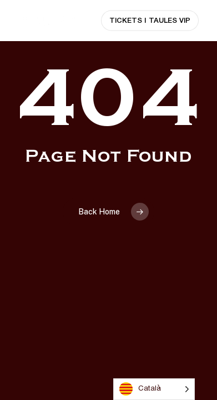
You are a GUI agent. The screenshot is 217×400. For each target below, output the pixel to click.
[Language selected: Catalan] (154, 389)
